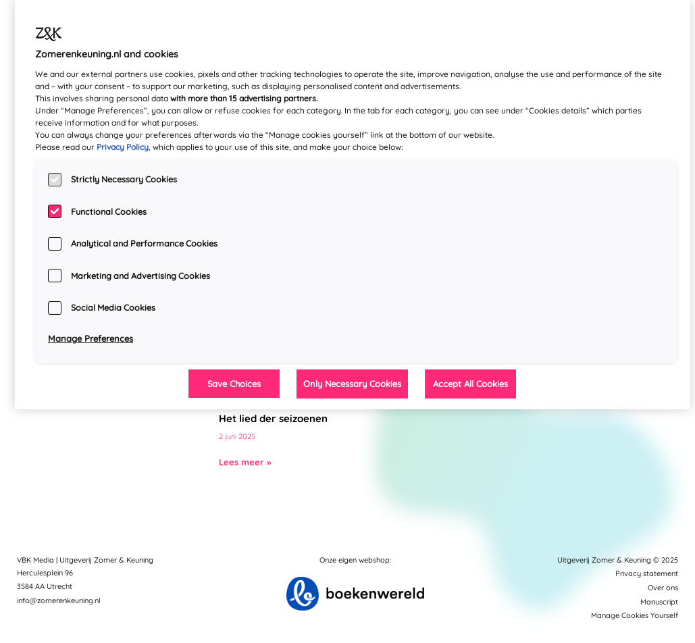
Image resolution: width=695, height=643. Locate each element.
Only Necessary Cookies (352, 383)
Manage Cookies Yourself (634, 615)
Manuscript (659, 602)
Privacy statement (646, 573)
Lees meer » (245, 462)
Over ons (663, 587)
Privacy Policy (123, 147)
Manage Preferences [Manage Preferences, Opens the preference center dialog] (90, 338)
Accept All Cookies (470, 383)
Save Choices (234, 383)
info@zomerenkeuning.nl (59, 600)
